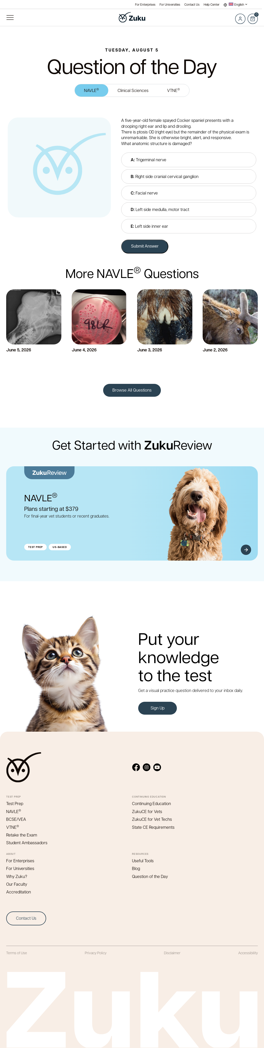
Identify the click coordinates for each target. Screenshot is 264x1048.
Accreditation (18, 891)
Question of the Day (150, 876)
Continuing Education (151, 803)
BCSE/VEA (16, 819)
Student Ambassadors (26, 842)
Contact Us (192, 4)
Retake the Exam (21, 835)
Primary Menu (10, 17)
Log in (240, 19)
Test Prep (14, 803)
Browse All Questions (132, 390)
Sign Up (157, 708)
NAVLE (91, 90)
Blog (136, 868)
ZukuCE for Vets (147, 811)
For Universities (170, 4)
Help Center (211, 4)
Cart (253, 16)
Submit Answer (145, 246)
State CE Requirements (153, 827)
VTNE (173, 90)
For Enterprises (145, 4)
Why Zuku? (16, 876)
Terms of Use (16, 952)
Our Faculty (16, 884)
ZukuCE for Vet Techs (152, 819)
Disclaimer (172, 952)
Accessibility (248, 952)
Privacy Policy (95, 952)
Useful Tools (143, 860)
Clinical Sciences (133, 90)
